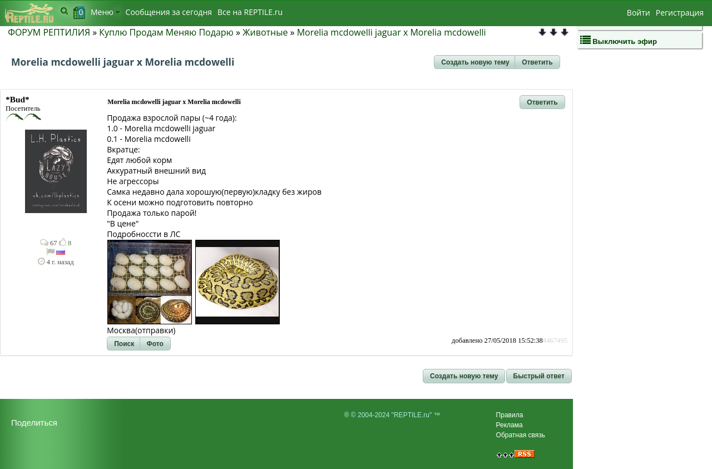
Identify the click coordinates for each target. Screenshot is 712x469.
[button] (475, 62)
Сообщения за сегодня (169, 12)
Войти (638, 12)
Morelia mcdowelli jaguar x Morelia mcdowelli (391, 32)
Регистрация (680, 12)
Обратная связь (520, 435)
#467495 (555, 340)
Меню (105, 12)
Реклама (509, 425)
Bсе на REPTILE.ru (250, 12)
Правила (509, 415)
